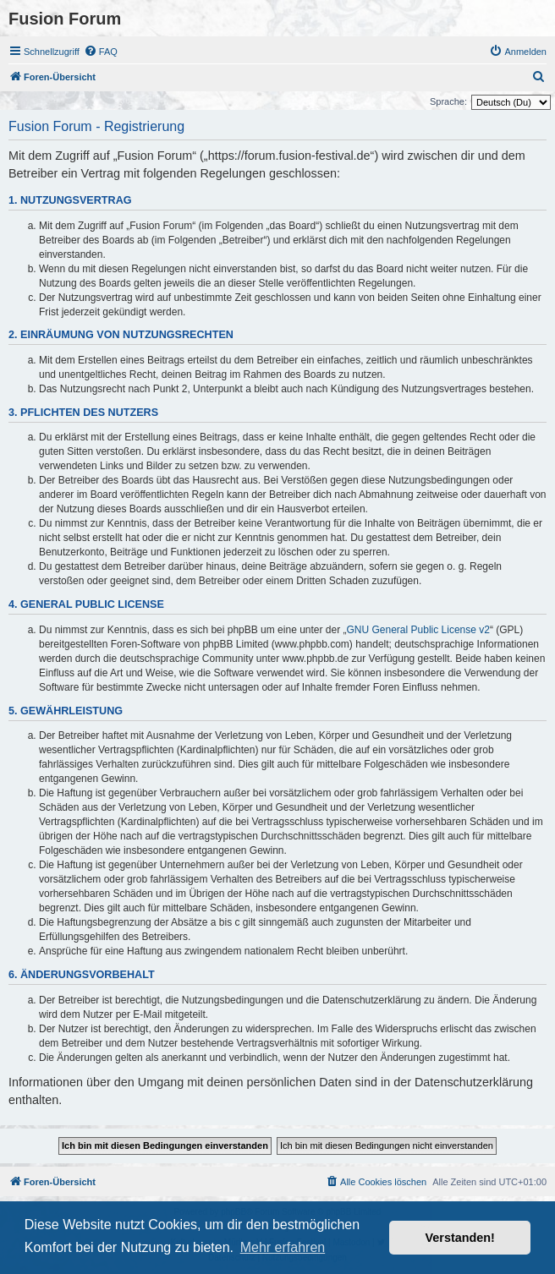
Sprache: (448, 101)
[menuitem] (101, 51)
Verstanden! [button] (460, 1237)
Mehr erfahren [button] (283, 1247)
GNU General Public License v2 (418, 630)
